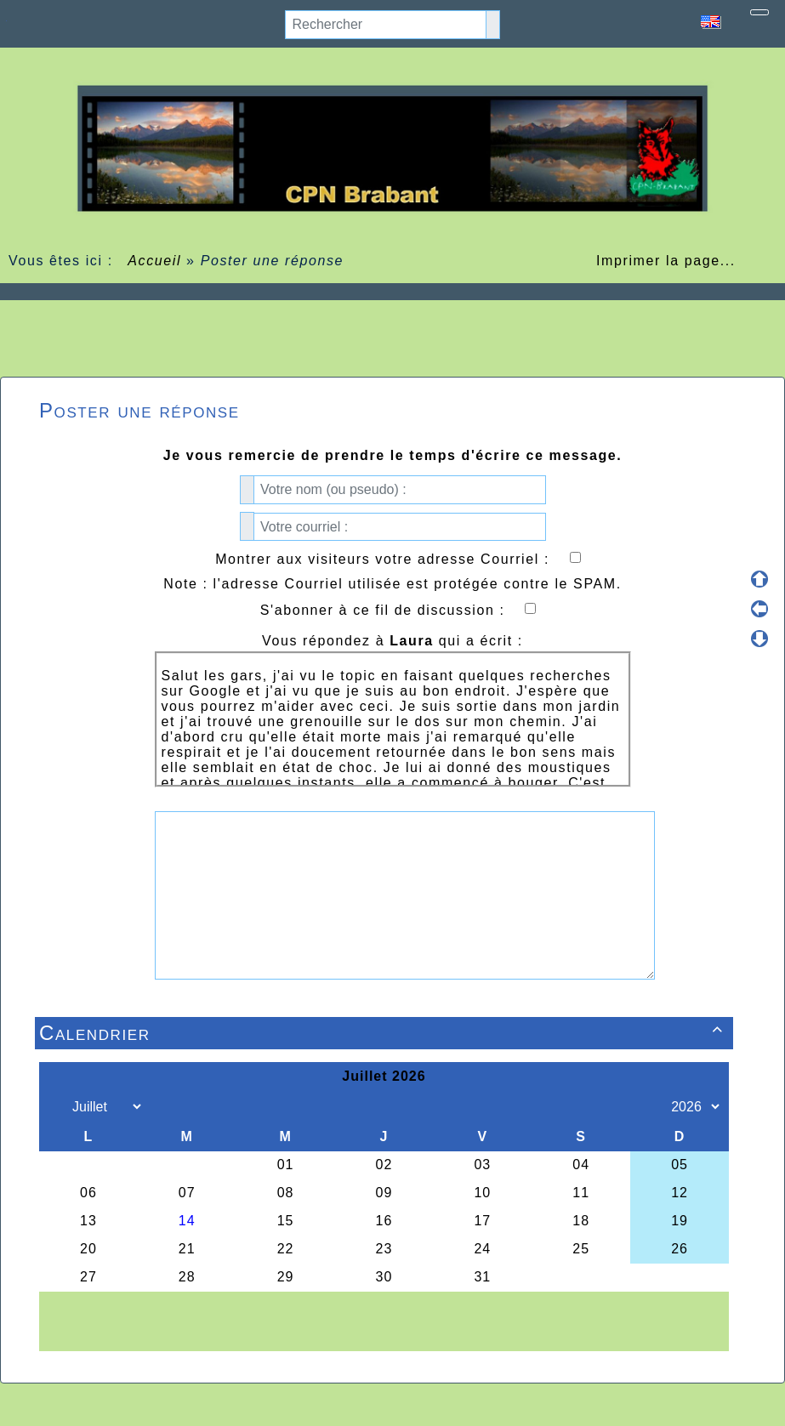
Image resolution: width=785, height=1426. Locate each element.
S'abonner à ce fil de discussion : (398, 610)
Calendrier (384, 1032)
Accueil (154, 260)
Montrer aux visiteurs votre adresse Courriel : (397, 559)
